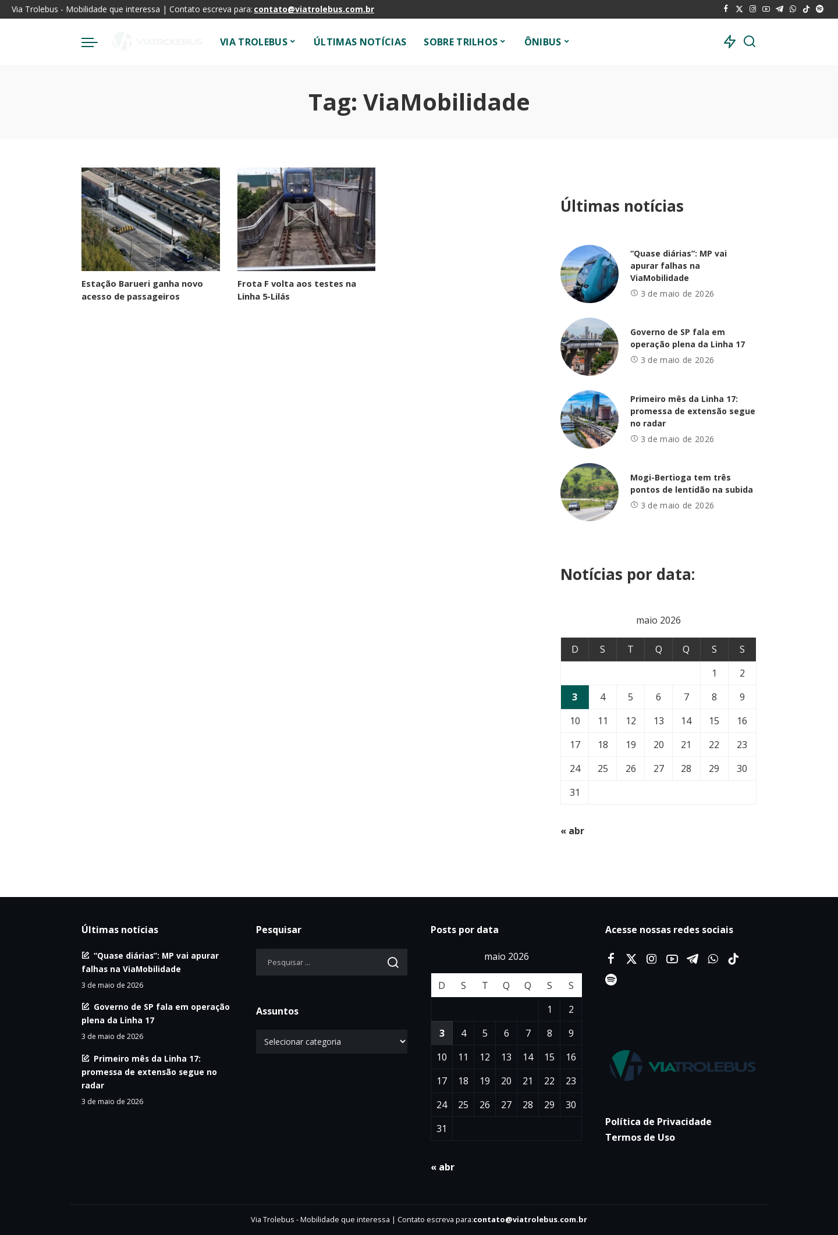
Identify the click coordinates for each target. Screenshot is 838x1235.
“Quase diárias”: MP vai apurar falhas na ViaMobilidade (678, 265)
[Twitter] (739, 9)
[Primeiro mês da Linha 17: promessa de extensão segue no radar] (589, 419)
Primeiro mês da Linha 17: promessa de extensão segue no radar (692, 411)
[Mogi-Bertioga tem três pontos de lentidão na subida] (589, 492)
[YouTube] (766, 9)
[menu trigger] (95, 42)
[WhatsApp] (793, 9)
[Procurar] (750, 42)
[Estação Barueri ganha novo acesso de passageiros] (150, 219)
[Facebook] (726, 9)
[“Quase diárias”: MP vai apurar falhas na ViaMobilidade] (589, 274)
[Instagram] (752, 9)
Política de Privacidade (658, 1121)
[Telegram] (779, 9)
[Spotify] (819, 9)
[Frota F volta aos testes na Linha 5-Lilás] (306, 219)
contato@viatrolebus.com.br (314, 9)
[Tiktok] (806, 9)
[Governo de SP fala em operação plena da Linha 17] (589, 347)
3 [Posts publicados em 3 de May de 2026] (574, 697)
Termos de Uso (640, 1137)
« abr (572, 830)
